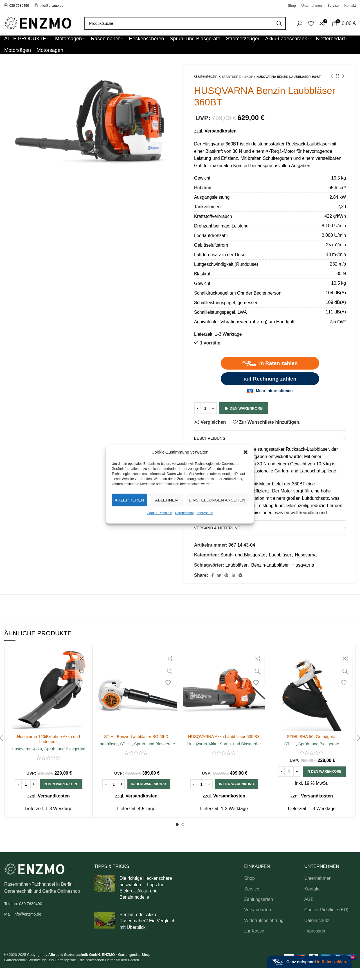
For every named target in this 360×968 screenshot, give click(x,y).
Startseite (231, 76)
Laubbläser (280, 554)
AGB (309, 899)
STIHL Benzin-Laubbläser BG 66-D (136, 736)
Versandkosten (220, 131)
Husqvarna (305, 554)
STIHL (125, 743)
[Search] (185, 23)
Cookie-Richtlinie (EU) (326, 909)
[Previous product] (332, 76)
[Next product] (343, 76)
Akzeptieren (129, 500)
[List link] (45, 904)
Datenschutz (184, 513)
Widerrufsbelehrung (264, 920)
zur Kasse (254, 931)
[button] (245, 452)
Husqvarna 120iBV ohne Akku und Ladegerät (48, 739)
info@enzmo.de (51, 6)
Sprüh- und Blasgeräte (242, 554)
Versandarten (257, 909)
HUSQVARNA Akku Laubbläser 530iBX (224, 736)
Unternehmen (318, 878)
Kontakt (312, 889)
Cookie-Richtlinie (159, 513)
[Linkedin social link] (233, 575)
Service (251, 889)
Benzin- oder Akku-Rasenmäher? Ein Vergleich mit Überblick (147, 921)
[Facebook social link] (212, 575)
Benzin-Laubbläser (270, 565)
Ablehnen (166, 500)
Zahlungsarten (258, 899)
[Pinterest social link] (226, 575)
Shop (248, 76)
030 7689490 (16, 6)
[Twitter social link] (219, 575)
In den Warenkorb (244, 408)
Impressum (205, 513)
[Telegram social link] (240, 575)
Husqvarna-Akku (26, 748)
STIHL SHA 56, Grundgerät (312, 736)
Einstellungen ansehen (217, 500)
